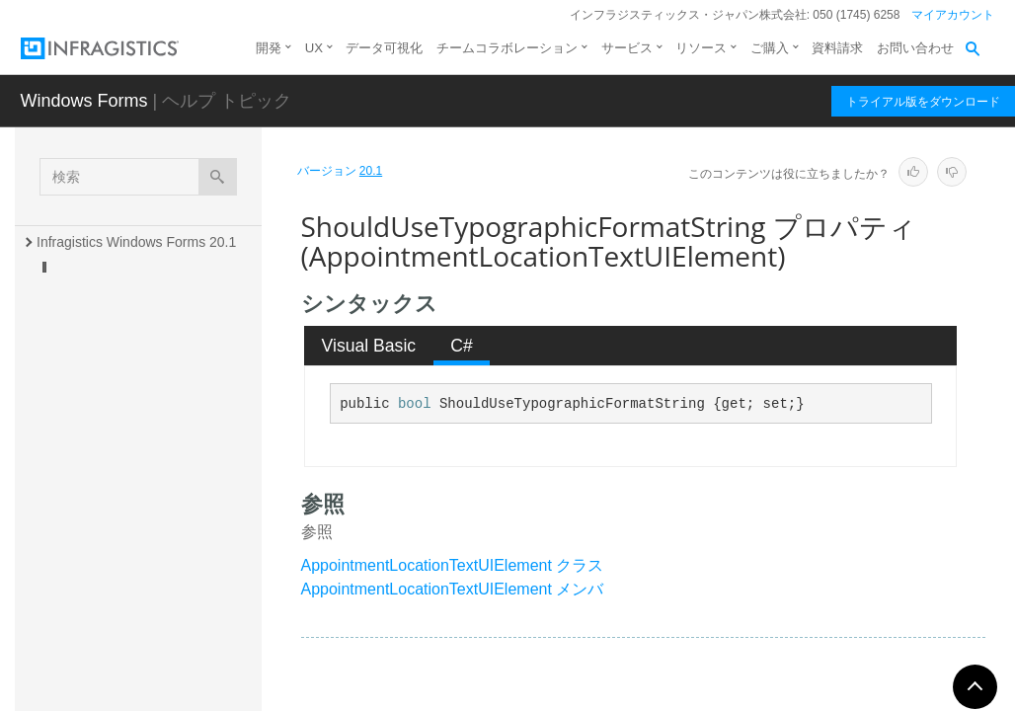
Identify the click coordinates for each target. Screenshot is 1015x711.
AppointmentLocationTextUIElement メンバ (452, 589)
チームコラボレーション (507, 47)
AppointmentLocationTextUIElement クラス (452, 565)
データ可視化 (384, 47)
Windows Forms (84, 101)
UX (314, 47)
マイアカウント (952, 15)
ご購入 (769, 47)
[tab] (368, 345)
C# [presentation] (461, 346)
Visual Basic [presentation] (369, 346)
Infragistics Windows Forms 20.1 (136, 242)
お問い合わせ (915, 47)
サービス (627, 47)
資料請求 (837, 47)
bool (414, 404)
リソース (701, 47)
